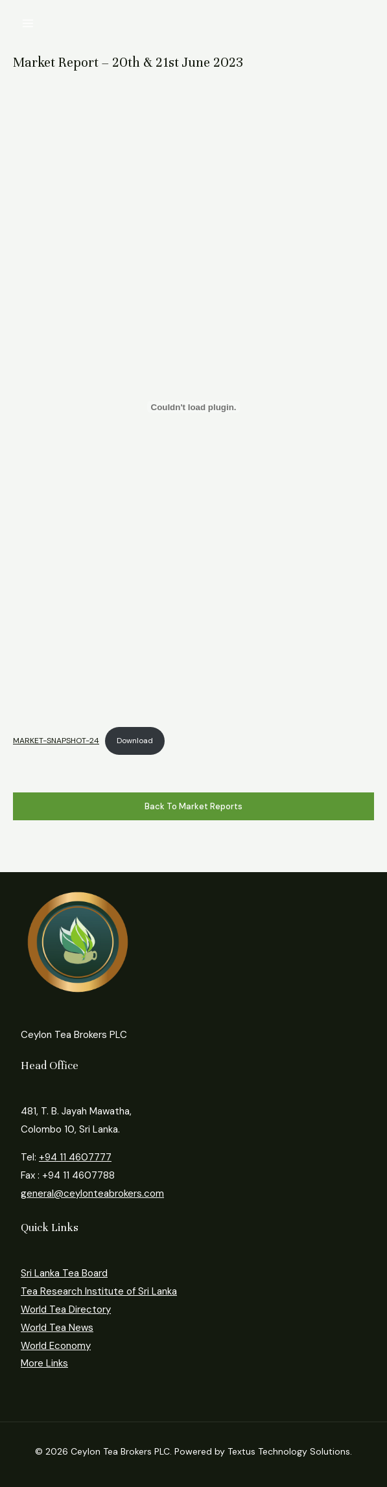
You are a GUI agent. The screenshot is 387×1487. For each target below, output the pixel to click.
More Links (44, 1363)
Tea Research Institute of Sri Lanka (99, 1291)
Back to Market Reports (193, 806)
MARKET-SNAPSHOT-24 (56, 740)
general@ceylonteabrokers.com (92, 1193)
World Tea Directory (66, 1309)
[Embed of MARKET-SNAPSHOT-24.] (193, 407)
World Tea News (57, 1327)
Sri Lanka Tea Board (64, 1273)
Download (135, 740)
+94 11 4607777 (75, 1157)
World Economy (56, 1345)
